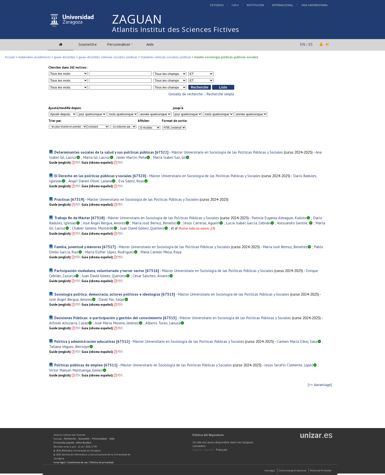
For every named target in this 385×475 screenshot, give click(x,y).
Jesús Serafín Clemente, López (288, 364)
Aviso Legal (269, 470)
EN (302, 44)
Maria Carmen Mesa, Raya (160, 251)
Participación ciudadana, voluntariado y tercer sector (99, 270)
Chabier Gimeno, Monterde (92, 228)
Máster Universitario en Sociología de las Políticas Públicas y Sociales (227, 152)
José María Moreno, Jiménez (117, 322)
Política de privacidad (101, 462)
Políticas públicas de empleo (78, 364)
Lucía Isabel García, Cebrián (248, 222)
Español (209, 449)
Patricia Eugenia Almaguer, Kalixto (279, 217)
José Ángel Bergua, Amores (104, 222)
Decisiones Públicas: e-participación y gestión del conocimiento (108, 317)
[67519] (77, 199)
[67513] (170, 317)
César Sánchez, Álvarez (151, 275)
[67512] (123, 341)
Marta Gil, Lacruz (96, 157)
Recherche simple (220, 94)
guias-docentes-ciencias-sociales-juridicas (108, 57)
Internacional (282, 5)
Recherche (70, 438)
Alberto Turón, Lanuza (162, 322)
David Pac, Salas (111, 299)
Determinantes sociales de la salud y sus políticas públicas (104, 152)
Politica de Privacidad (320, 470)
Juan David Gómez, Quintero (142, 228)
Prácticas (62, 199)
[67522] (161, 152)
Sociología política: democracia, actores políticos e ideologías (107, 294)
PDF (76, 162)
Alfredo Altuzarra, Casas (68, 322)
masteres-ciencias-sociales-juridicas (166, 57)
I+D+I (235, 5)
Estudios (217, 5)
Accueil (10, 57)
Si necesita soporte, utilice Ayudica (72, 442)
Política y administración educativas (84, 341)
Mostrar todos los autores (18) (197, 228)
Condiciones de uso (78, 462)
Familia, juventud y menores (77, 246)
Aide (150, 44)
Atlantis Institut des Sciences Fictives (175, 29)
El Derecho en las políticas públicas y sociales (93, 175)
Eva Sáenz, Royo (131, 180)
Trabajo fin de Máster (72, 217)
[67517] (109, 246)
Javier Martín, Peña (131, 157)
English (197, 449)
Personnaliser (118, 44)
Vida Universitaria (314, 5)
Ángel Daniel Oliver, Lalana (90, 180)
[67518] (98, 217)
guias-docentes (64, 57)
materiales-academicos (34, 57)
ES (310, 44)
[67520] (139, 175)
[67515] (168, 294)
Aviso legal (59, 462)
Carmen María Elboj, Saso (297, 341)
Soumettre (88, 44)
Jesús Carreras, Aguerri (201, 222)
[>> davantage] (320, 384)
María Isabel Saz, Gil (169, 157)
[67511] (110, 364)
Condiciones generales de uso (292, 470)
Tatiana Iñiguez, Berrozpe (69, 346)
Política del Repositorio (208, 435)
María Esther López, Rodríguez (109, 251)
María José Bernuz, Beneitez (154, 222)
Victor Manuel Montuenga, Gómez (76, 370)
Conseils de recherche (185, 94)
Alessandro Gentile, (293, 222)
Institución (255, 5)
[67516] (152, 270)
